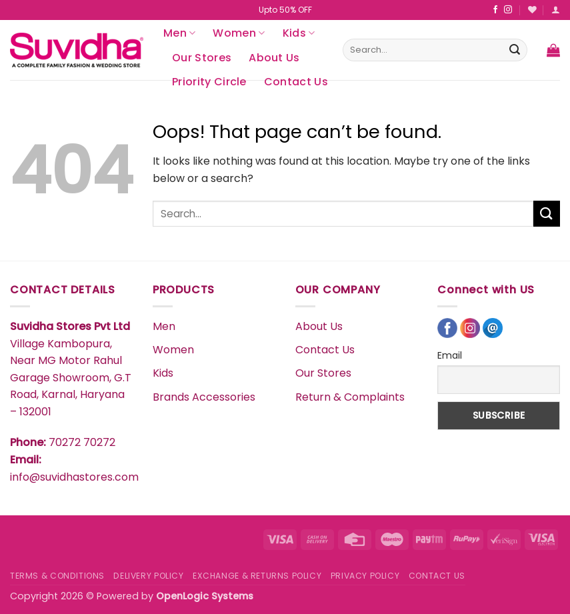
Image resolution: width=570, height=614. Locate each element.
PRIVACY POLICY (365, 575)
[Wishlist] (532, 9)
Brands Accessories (204, 397)
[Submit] (514, 50)
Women (239, 33)
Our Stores (201, 57)
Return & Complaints (350, 397)
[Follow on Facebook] (495, 10)
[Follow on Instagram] (508, 10)
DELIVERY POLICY (148, 575)
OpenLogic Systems (204, 596)
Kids (299, 33)
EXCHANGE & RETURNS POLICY (257, 575)
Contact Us (296, 81)
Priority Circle (209, 81)
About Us (274, 57)
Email (449, 355)
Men (179, 33)
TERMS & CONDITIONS (57, 575)
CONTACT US (437, 575)
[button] (555, 9)
